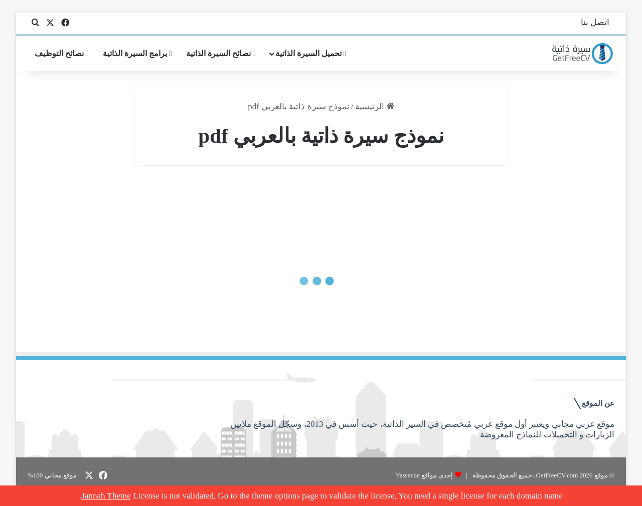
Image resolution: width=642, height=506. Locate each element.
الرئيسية (374, 106)
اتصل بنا (595, 22)
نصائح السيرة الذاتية (221, 53)
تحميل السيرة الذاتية (311, 53)
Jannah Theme (105, 495)
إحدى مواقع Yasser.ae (424, 475)
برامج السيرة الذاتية (137, 53)
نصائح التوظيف (62, 53)
